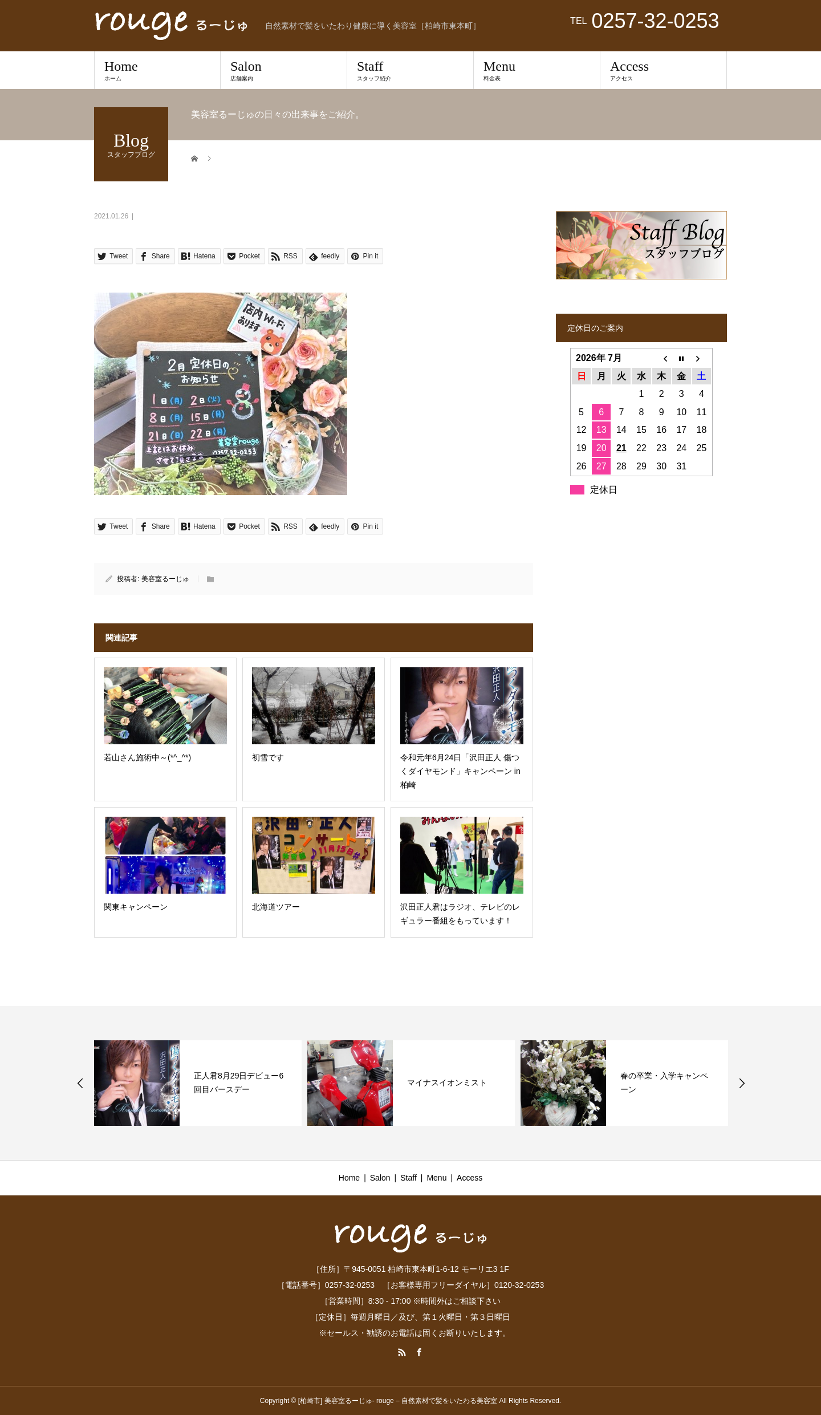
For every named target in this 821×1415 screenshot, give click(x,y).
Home (157, 70)
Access (663, 70)
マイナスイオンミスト (447, 1082)
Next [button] (741, 1083)
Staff (410, 70)
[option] (198, 1083)
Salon (283, 70)
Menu (536, 70)
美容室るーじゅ (165, 579)
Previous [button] (80, 1083)
